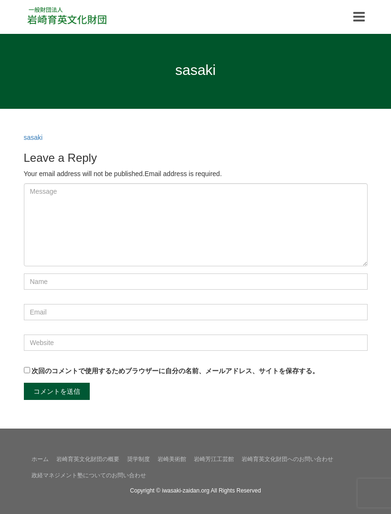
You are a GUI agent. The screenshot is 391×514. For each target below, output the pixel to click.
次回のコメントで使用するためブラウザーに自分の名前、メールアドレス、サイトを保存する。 (175, 371)
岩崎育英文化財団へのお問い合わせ (287, 459)
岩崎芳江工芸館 (214, 459)
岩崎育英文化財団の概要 (87, 459)
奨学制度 (138, 459)
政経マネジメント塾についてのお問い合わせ (89, 475)
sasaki (33, 137)
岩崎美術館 (172, 459)
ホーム (40, 459)
